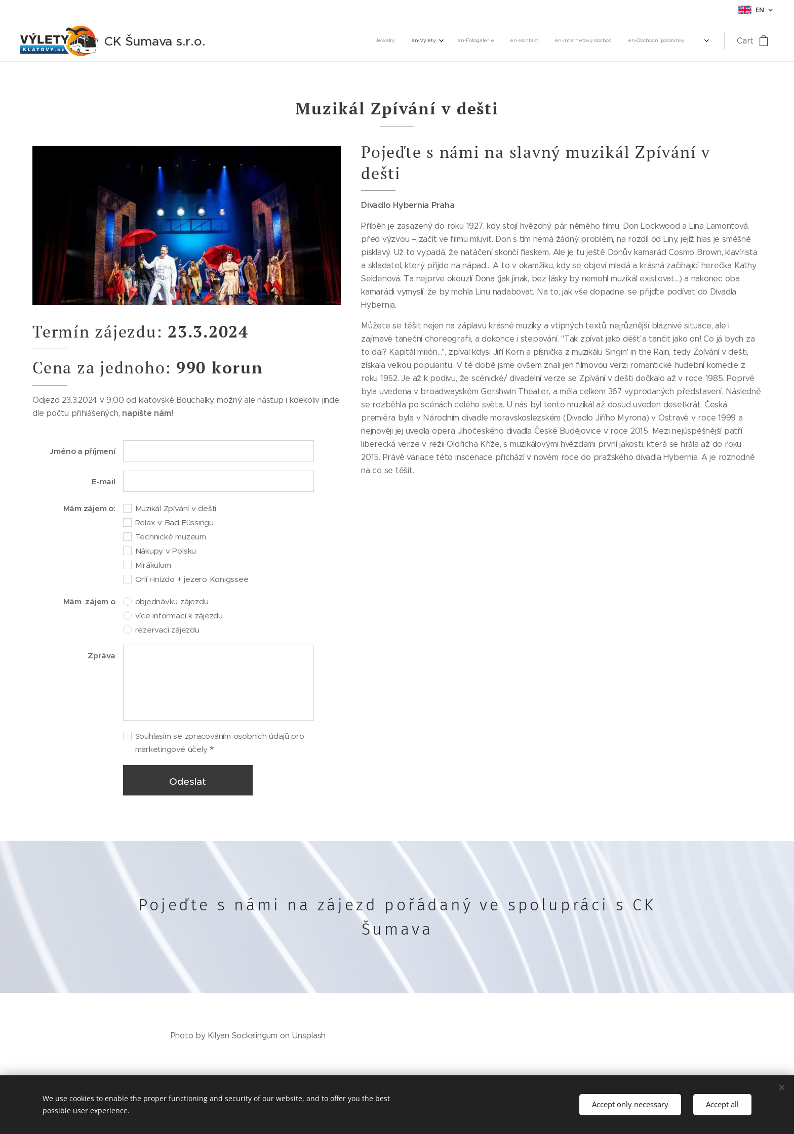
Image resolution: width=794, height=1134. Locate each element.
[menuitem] (606, 41)
